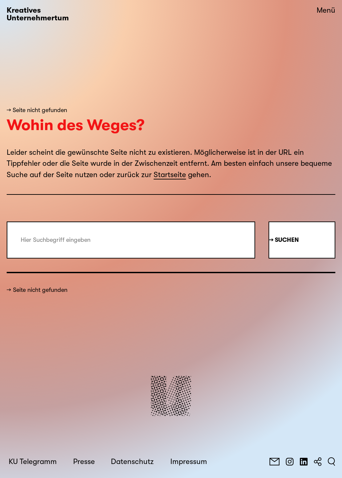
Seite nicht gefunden (40, 290)
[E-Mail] (275, 462)
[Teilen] (318, 461)
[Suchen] (331, 461)
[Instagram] (290, 462)
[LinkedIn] (304, 462)
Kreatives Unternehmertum (38, 14)
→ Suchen (284, 239)
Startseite (170, 174)
